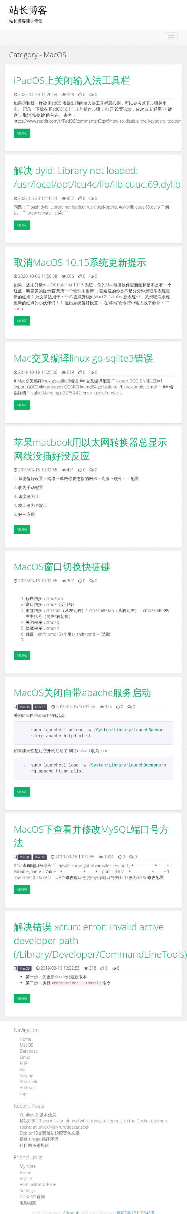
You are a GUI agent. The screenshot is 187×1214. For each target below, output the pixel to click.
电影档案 (28, 1200)
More (22, 133)
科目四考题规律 (34, 1143)
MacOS (25, 707)
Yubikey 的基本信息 (38, 1113)
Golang (26, 1075)
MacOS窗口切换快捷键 (62, 566)
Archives (27, 1087)
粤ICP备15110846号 (135, 1210)
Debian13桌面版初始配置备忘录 (49, 1131)
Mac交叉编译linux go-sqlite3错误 (83, 357)
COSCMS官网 (32, 1194)
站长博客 (28, 9)
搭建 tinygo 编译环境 (39, 1137)
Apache (39, 707)
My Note (27, 1164)
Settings (27, 1188)
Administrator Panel (38, 1182)
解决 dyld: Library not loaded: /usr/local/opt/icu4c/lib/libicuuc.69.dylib (97, 177)
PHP (23, 1063)
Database (28, 1051)
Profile (26, 1176)
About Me (29, 1081)
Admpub (72, 1210)
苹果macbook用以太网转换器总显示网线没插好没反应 (90, 449)
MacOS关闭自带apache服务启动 (82, 692)
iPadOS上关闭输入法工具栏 (72, 80)
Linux (25, 1057)
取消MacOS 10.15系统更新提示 (80, 262)
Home (25, 1039)
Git (22, 1069)
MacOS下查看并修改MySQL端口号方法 (91, 836)
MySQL (25, 857)
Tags (24, 1093)
